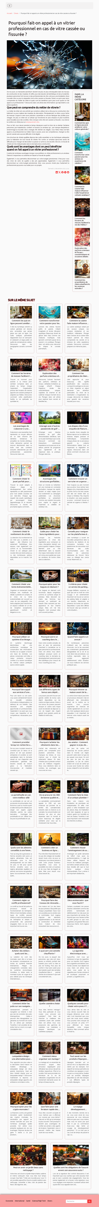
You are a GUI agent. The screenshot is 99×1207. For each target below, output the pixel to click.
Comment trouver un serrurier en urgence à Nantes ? (78, 481)
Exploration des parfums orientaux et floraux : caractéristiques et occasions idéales (82, 252)
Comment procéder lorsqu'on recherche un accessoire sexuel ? (21, 745)
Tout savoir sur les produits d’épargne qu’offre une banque (78, 1059)
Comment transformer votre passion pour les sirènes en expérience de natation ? (82, 158)
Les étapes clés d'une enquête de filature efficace (78, 429)
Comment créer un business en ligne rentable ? (49, 850)
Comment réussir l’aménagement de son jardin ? (78, 850)
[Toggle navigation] (9, 5)
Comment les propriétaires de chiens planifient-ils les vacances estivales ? (82, 284)
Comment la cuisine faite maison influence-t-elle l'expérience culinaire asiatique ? (82, 190)
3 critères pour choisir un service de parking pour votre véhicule (78, 587)
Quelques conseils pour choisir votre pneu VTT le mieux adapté (78, 1006)
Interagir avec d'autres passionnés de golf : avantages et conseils (49, 429)
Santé (28, 1201)
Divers (16, 13)
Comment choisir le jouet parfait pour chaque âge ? (21, 481)
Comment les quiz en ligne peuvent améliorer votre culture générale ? (82, 126)
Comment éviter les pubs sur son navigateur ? (21, 1006)
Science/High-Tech (39, 1201)
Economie (9, 1201)
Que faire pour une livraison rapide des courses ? (49, 1109)
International (19, 1201)
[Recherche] (76, 1201)
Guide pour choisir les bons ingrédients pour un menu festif (49, 534)
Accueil (9, 13)
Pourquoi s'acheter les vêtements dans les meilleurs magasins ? (50, 745)
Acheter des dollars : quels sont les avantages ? (21, 953)
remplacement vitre (32, 122)
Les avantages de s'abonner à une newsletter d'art (21, 429)
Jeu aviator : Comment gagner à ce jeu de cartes (78, 745)
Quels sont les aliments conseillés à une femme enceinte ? (21, 850)
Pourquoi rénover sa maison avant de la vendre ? (78, 692)
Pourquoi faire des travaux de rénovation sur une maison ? (50, 903)
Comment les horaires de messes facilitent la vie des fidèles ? (82, 221)
